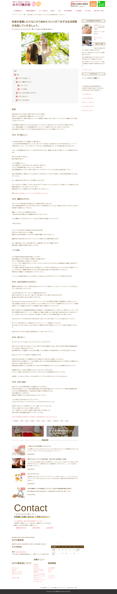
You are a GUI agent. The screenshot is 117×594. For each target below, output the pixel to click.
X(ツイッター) (51, 577)
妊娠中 (32, 420)
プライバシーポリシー (62, 587)
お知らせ (50, 569)
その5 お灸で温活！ (24, 100)
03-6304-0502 (20, 552)
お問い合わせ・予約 (16, 573)
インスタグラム (51, 575)
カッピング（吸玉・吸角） (39, 573)
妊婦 (38, 420)
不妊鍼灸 (36, 566)
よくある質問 (51, 568)
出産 (22, 420)
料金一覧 (14, 569)
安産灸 (49, 420)
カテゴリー (84, 78)
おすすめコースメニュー (39, 579)
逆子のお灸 (36, 568)
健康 (47, 29)
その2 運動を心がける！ (25, 82)
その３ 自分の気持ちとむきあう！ (27, 92)
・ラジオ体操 (23, 89)
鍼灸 (67, 420)
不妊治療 (16, 420)
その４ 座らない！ (23, 96)
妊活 (51, 29)
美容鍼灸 (36, 571)
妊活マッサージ (37, 577)
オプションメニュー (38, 581)
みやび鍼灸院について (45, 587)
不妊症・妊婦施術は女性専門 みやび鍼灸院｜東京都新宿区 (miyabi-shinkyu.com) (34, 416)
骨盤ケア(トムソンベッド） (40, 575)
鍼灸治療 (36, 564)
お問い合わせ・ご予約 (72, 587)
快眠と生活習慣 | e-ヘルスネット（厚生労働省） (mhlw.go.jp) (31, 193)
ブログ (49, 571)
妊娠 (27, 420)
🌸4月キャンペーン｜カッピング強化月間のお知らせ (99, 27)
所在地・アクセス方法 (17, 571)
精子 (62, 420)
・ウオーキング (24, 85)
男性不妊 (56, 420)
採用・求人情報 (15, 577)
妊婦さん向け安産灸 (39, 570)
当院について (15, 568)
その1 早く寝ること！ (24, 78)
